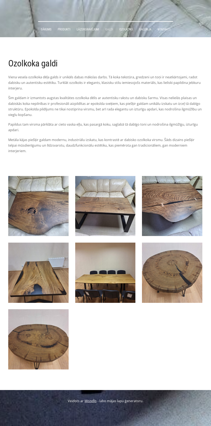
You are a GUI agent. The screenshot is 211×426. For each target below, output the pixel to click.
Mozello (90, 401)
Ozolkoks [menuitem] (126, 29)
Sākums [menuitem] (46, 29)
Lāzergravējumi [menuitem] (88, 29)
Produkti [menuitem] (64, 29)
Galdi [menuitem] (109, 29)
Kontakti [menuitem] (164, 29)
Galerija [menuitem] (145, 29)
